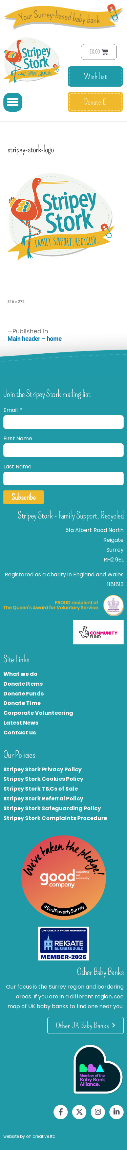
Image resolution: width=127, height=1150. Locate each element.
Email (11, 410)
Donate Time (22, 703)
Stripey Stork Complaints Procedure (55, 818)
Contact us (19, 732)
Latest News (20, 723)
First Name (17, 438)
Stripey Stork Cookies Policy (43, 779)
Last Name (17, 466)
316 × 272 (15, 301)
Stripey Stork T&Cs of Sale (40, 789)
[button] (12, 102)
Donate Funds (23, 694)
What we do (20, 674)
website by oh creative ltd (29, 1136)
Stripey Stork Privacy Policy (42, 769)
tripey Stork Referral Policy (45, 798)
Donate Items (23, 684)
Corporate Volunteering (38, 713)
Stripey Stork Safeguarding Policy (52, 808)
